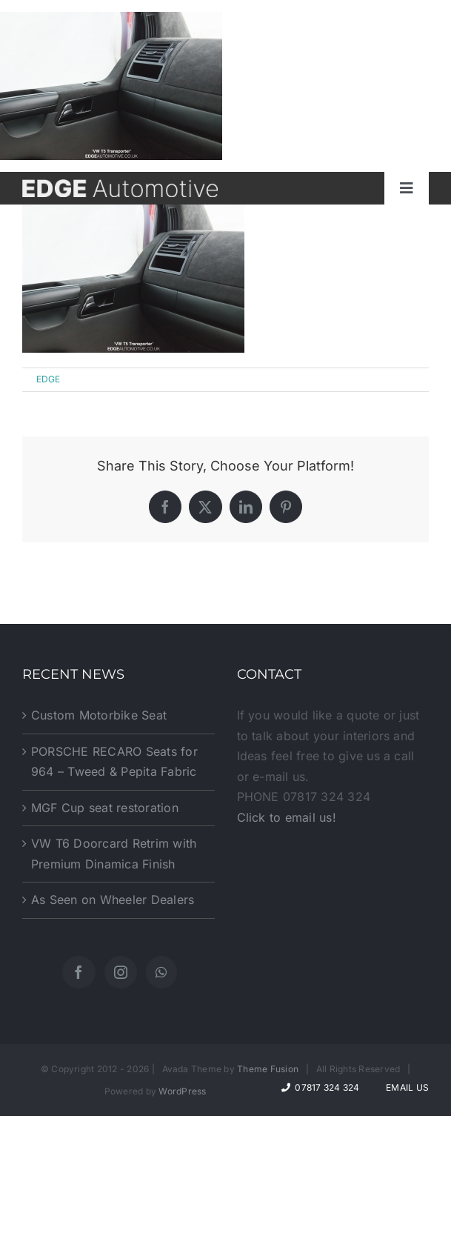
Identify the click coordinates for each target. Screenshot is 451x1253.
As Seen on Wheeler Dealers (112, 899)
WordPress (182, 1091)
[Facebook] (78, 972)
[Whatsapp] (161, 972)
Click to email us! (286, 817)
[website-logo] (120, 185)
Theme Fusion (267, 1068)
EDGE (48, 379)
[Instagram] (120, 972)
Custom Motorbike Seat (99, 715)
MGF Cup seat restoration (104, 807)
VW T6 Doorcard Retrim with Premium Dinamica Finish (113, 853)
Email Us (405, 1087)
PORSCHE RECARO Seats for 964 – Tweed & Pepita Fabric (114, 762)
